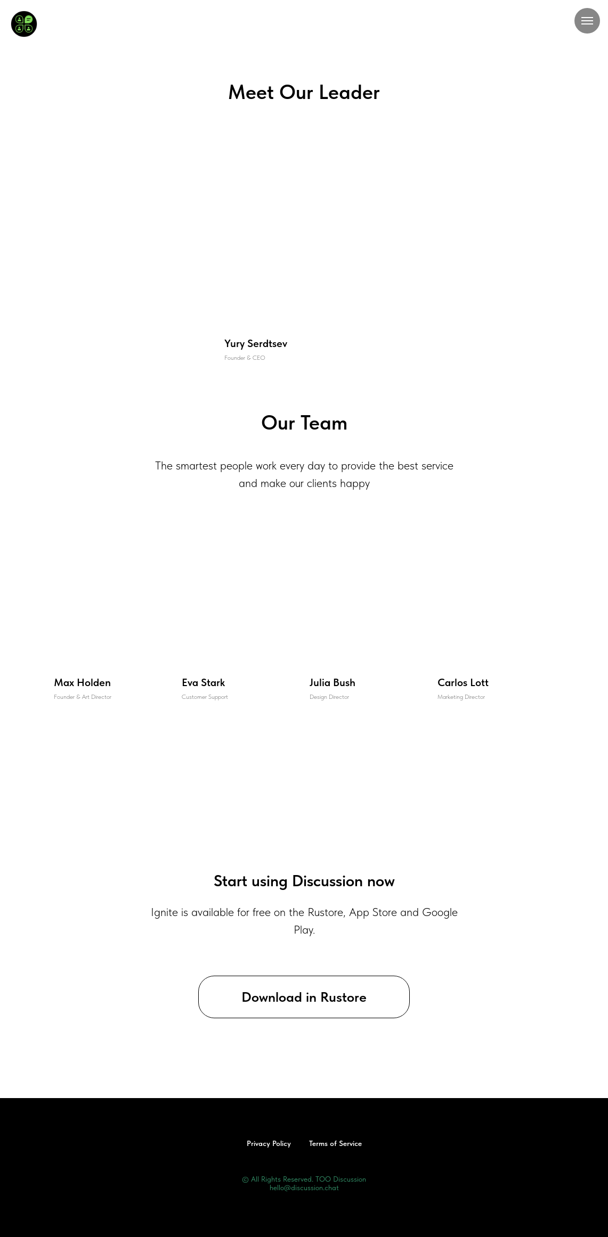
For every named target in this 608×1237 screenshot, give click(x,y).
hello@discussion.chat (304, 1187)
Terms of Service (335, 1143)
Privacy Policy (269, 1143)
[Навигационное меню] (587, 20)
